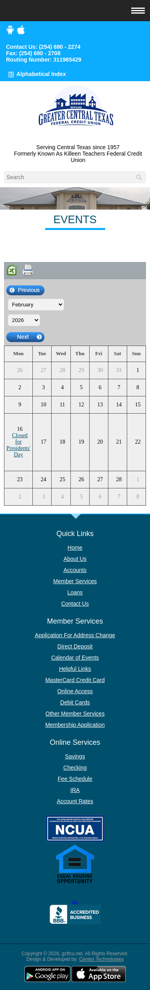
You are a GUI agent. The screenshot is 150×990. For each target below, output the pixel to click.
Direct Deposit (75, 646)
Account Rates (75, 801)
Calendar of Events (75, 657)
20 (100, 442)
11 (62, 405)
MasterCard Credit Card (75, 680)
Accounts (75, 570)
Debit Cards (75, 702)
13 (100, 405)
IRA (75, 790)
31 (119, 370)
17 (43, 442)
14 (119, 405)
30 (100, 370)
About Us (75, 559)
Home (75, 547)
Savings (75, 756)
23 (20, 479)
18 (62, 442)
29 (81, 370)
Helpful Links (75, 669)
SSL (75, 902)
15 (137, 405)
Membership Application (75, 725)
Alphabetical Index (41, 74)
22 (137, 442)
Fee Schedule (75, 779)
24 (43, 479)
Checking (74, 767)
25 (62, 479)
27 (43, 370)
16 (20, 429)
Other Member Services (75, 713)
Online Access (75, 691)
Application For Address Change (75, 635)
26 (20, 370)
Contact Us (75, 603)
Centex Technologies (101, 959)
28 (62, 370)
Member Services (75, 581)
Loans (74, 592)
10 (43, 405)
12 (81, 405)
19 (81, 442)
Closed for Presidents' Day (18, 445)
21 (119, 442)
